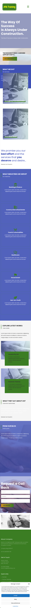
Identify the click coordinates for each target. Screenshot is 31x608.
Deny (15, 599)
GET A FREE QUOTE (10, 59)
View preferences (15, 603)
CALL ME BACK (8, 505)
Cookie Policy (15, 606)
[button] (29, 584)
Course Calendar (6, 579)
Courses (4, 577)
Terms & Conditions (7, 582)
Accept (15, 595)
